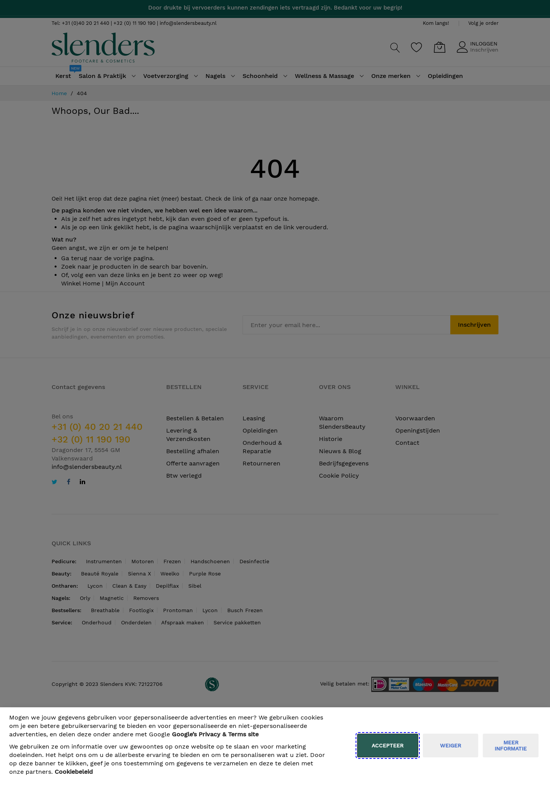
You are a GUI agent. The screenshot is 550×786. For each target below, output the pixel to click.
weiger (450, 745)
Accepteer (387, 745)
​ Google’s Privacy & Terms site (215, 734)
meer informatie (511, 745)
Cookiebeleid (74, 771)
